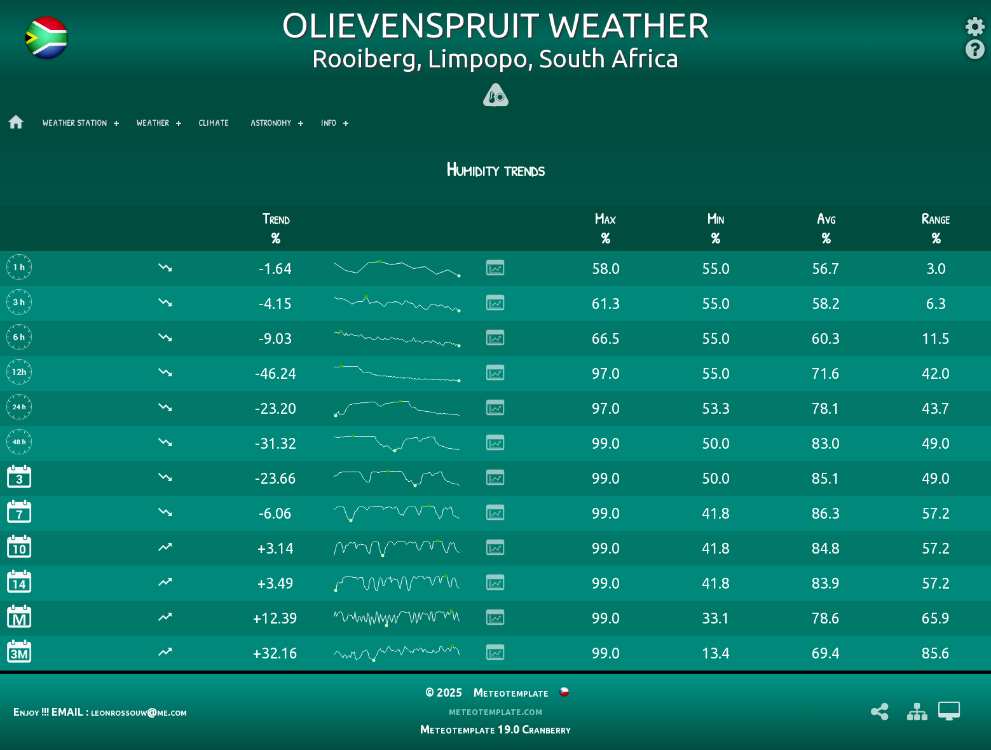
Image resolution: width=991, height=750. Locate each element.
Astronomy (270, 123)
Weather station (75, 123)
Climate (214, 123)
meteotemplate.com (495, 711)
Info (328, 123)
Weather (153, 123)
